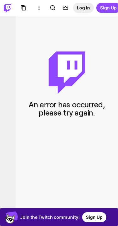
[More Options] (39, 8)
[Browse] (23, 8)
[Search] (53, 8)
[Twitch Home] (7, 8)
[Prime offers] (65, 8)
